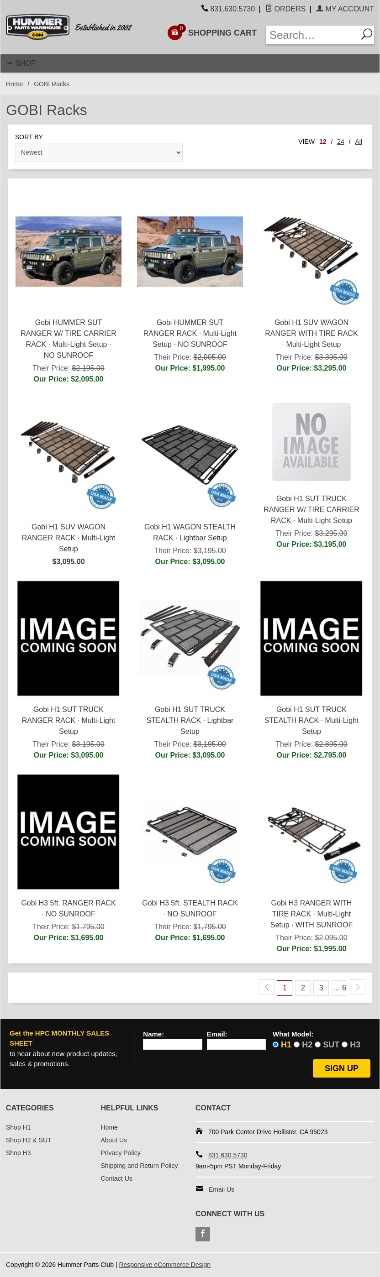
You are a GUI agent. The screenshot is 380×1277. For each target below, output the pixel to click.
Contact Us (116, 1178)
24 (340, 141)
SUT (331, 1044)
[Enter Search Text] (312, 35)
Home (14, 84)
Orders (285, 9)
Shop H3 (18, 1153)
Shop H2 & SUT (29, 1140)
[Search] (366, 35)
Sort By (29, 137)
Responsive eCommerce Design (165, 1264)
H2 (307, 1044)
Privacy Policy (121, 1153)
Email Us (221, 1189)
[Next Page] (357, 987)
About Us (114, 1140)
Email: (217, 1034)
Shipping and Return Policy (139, 1165)
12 (323, 141)
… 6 (339, 988)
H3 (355, 1044)
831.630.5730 (232, 9)
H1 (286, 1044)
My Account (345, 9)
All (358, 141)
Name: (153, 1034)
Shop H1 (18, 1127)
